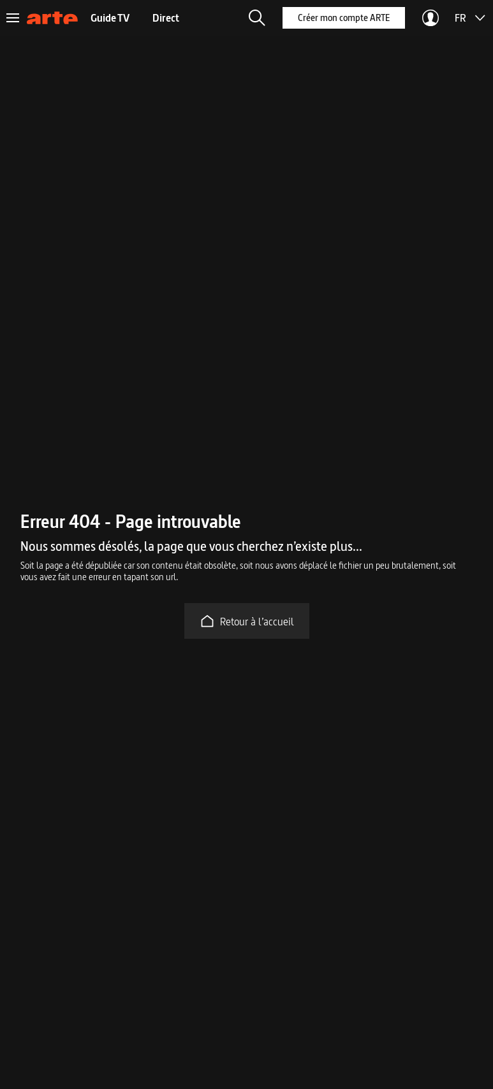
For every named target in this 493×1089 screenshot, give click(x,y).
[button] (257, 18)
